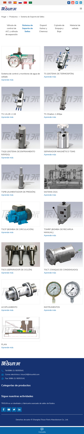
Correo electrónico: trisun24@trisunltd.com (22, 374)
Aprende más (7, 79)
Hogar (3, 17)
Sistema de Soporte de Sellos (32, 17)
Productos (13, 17)
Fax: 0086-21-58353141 (15, 378)
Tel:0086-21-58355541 (14, 370)
